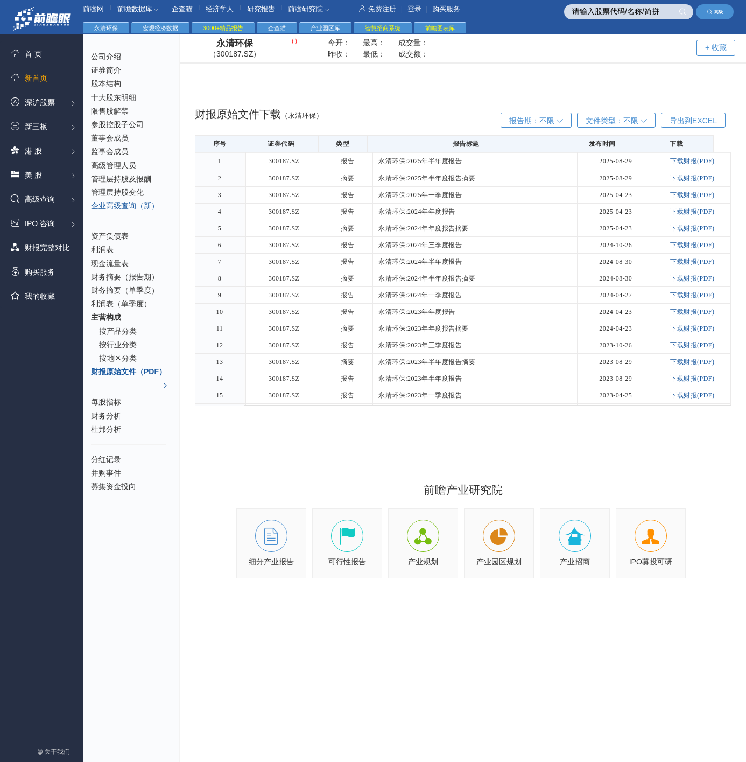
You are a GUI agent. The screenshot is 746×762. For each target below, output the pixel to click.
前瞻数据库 (138, 9)
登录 (414, 9)
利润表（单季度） (121, 303)
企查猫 (182, 9)
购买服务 (446, 9)
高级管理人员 (113, 165)
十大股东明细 (113, 97)
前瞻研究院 (308, 9)
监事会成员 (110, 151)
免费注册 (377, 9)
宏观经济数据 (160, 28)
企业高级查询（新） (125, 205)
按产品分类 (118, 331)
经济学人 (220, 9)
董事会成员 (110, 138)
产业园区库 (325, 28)
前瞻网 (93, 9)
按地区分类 (118, 358)
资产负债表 (110, 236)
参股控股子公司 (117, 124)
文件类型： (616, 120)
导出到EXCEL (693, 120)
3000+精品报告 (223, 28)
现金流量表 (110, 263)
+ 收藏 (716, 47)
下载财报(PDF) (694, 161)
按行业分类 (118, 344)
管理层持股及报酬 (121, 178)
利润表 (102, 249)
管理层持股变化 (117, 192)
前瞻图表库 (440, 28)
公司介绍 (106, 56)
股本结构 (106, 83)
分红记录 (106, 459)
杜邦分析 (106, 429)
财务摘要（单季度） (125, 290)
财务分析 (106, 415)
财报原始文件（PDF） (129, 373)
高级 (715, 12)
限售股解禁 (110, 111)
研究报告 (261, 9)
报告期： (536, 120)
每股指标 (106, 401)
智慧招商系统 (382, 28)
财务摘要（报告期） (125, 276)
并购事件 (106, 473)
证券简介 (106, 70)
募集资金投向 (113, 486)
